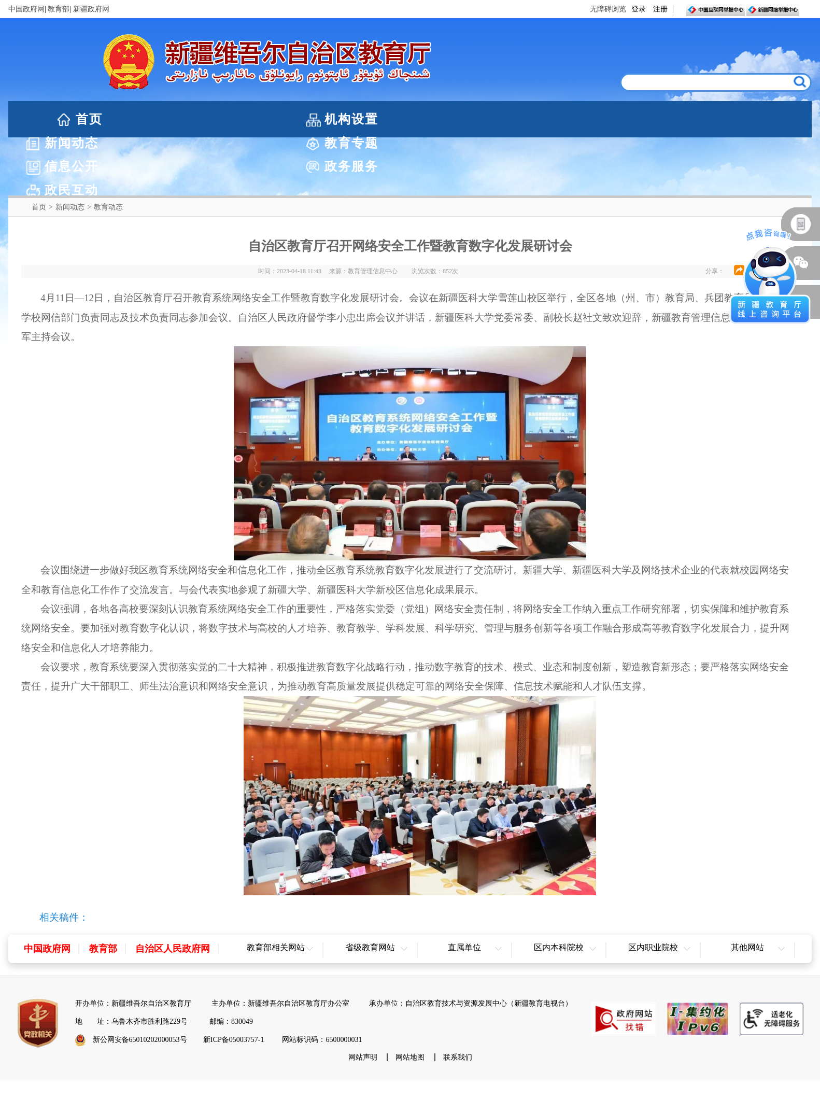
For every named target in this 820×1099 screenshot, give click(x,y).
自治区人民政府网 (172, 890)
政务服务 (645, 119)
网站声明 (362, 999)
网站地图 (410, 999)
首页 (89, 119)
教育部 (58, 9)
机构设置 (186, 119)
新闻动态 (301, 119)
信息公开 (530, 119)
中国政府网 (26, 9)
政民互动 (759, 119)
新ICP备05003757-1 (233, 981)
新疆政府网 (91, 9)
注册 (660, 9)
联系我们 (457, 999)
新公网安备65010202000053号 (140, 981)
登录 (638, 9)
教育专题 (416, 119)
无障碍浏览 (608, 9)
